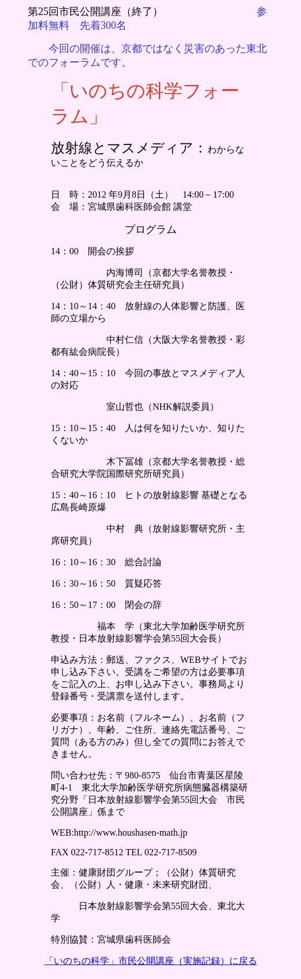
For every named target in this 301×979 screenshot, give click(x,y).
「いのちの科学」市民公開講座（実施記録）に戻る (150, 961)
